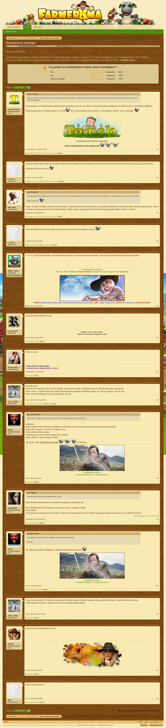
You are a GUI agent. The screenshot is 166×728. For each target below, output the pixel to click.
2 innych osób (52, 153)
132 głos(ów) (110, 72)
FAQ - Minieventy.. (70, 272)
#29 (157, 478)
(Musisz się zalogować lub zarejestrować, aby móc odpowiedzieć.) (139, 711)
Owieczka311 (37, 153)
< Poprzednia (19, 87)
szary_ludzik (39, 181)
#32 (157, 614)
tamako (45, 153)
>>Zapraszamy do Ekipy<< (92, 269)
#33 (157, 670)
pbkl (9, 700)
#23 (157, 213)
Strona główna (14, 27)
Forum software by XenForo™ (57, 725)
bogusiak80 (28, 153)
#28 (157, 400)
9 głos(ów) (111, 79)
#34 (157, 698)
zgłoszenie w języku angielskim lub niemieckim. (111, 272)
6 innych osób (54, 181)
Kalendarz (38, 27)
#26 (157, 337)
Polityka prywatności (156, 725)
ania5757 (46, 181)
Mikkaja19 (12, 207)
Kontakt (140, 722)
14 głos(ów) (110, 75)
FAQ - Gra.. (60, 272)
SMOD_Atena (13, 271)
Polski (6, 722)
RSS (161, 722)
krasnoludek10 (14, 109)
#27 (157, 371)
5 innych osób (53, 216)
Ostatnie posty (11, 32)
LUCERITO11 (29, 181)
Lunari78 (11, 179)
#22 (157, 177)
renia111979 (12, 331)
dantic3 (11, 644)
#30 (157, 519)
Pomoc (146, 722)
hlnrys (59, 46)
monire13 (30, 255)
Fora (27, 27)
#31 (157, 585)
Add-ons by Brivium (95, 725)
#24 (157, 241)
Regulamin (144, 725)
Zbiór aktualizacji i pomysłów (28, 46)
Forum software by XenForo (21, 725)
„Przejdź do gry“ (127, 60)
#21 (157, 149)
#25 (157, 306)
